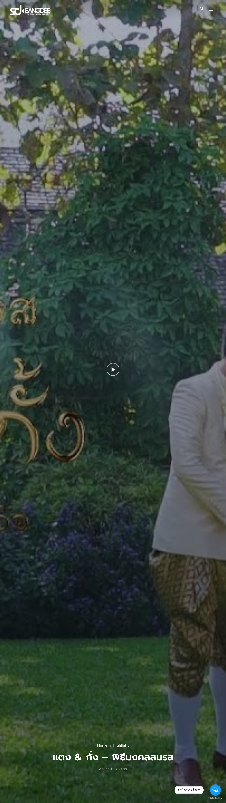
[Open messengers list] (215, 790)
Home (102, 745)
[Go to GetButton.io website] (215, 798)
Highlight (121, 745)
